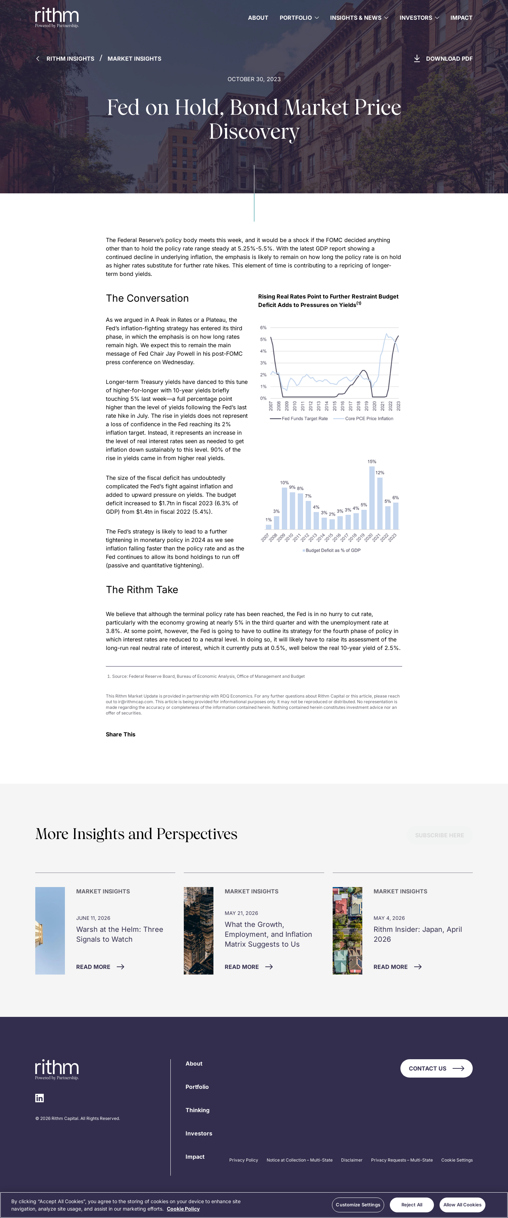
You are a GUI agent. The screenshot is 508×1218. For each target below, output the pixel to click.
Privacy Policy (243, 1160)
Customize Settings (358, 1204)
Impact (461, 17)
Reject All (411, 1204)
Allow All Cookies (462, 1204)
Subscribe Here (439, 835)
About (258, 17)
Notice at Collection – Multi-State (300, 1160)
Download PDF (443, 58)
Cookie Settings (457, 1160)
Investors (199, 1133)
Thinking (198, 1110)
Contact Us (436, 1068)
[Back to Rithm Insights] (68, 60)
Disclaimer (352, 1160)
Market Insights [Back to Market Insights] (134, 58)
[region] (254, 1205)
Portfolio (197, 1086)
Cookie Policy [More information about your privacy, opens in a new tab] (183, 1209)
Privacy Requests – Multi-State (402, 1160)
